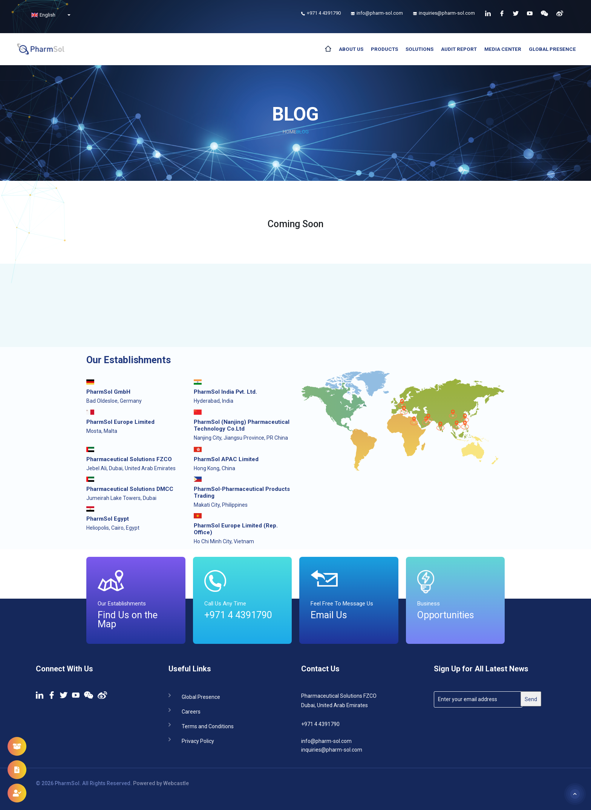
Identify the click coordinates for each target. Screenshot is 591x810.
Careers (191, 711)
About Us (351, 49)
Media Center (502, 49)
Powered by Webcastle (161, 783)
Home (289, 131)
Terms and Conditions (208, 725)
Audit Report (459, 49)
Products (384, 49)
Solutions (419, 49)
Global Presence (552, 49)
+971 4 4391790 (320, 724)
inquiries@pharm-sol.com (331, 750)
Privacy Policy (198, 740)
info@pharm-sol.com (326, 741)
